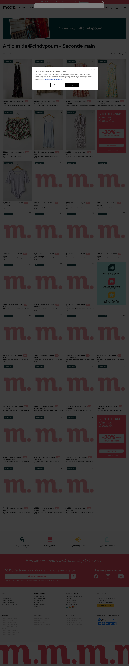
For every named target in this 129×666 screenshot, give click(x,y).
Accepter (72, 85)
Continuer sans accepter (90, 69)
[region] (65, 78)
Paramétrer (57, 85)
